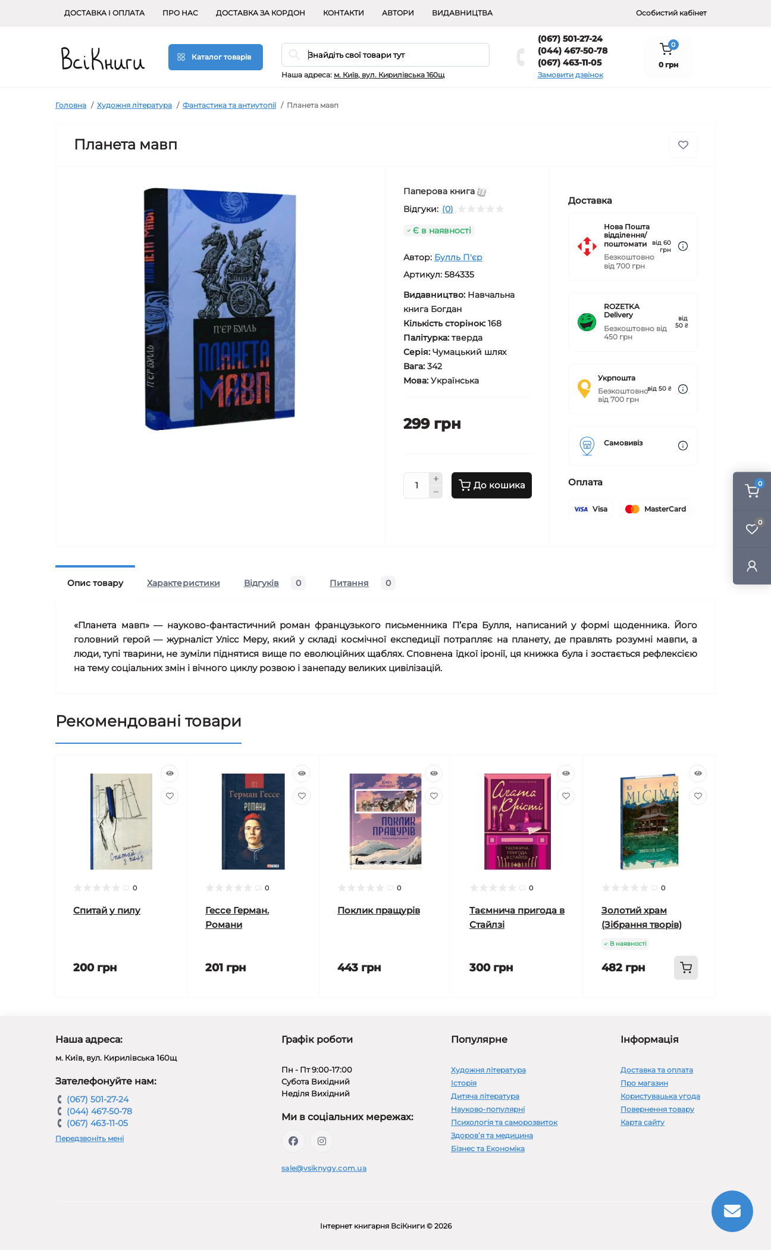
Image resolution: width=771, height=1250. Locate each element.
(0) (447, 209)
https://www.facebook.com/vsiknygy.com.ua (293, 1141)
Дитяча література (485, 1096)
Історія (464, 1082)
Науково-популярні (488, 1109)
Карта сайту (642, 1122)
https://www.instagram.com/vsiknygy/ (322, 1141)
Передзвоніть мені (89, 1138)
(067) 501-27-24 (570, 38)
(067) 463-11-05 (569, 62)
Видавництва (462, 12)
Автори (398, 12)
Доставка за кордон (260, 12)
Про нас (180, 12)
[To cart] (686, 968)
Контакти (343, 12)
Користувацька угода (660, 1096)
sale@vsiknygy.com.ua (323, 1168)
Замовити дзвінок (570, 74)
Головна (70, 105)
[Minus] (436, 492)
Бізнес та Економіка (488, 1148)
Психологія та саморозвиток (504, 1122)
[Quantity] (416, 485)
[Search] (294, 55)
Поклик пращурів (378, 910)
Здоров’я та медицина (492, 1135)
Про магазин (644, 1082)
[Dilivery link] (683, 246)
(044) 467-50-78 (572, 50)
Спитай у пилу (106, 910)
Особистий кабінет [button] (671, 12)
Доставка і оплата (104, 12)
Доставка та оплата (656, 1069)
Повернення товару (657, 1109)
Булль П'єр (458, 257)
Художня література (134, 105)
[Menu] (215, 57)
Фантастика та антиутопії (229, 105)
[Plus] (436, 478)
